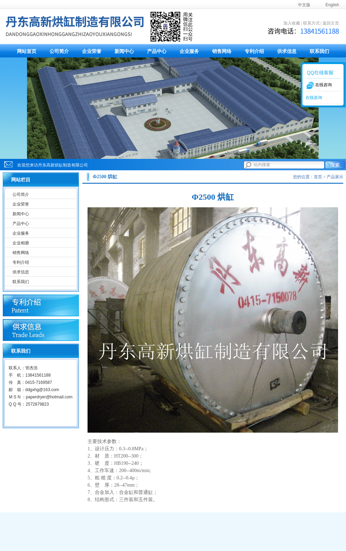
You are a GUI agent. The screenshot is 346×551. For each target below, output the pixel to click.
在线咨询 (314, 97)
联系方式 (311, 23)
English (332, 4)
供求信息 (287, 51)
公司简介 (59, 51)
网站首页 (26, 51)
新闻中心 (124, 51)
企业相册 (20, 243)
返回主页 (330, 23)
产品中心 (156, 51)
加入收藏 (291, 23)
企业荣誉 (91, 51)
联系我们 (319, 51)
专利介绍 (254, 51)
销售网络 (221, 51)
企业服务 (189, 51)
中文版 (304, 4)
